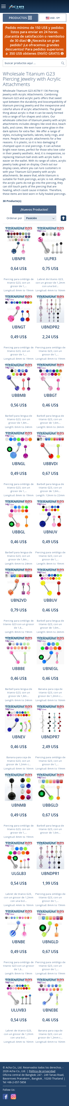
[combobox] (34, 63)
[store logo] (19, 7)
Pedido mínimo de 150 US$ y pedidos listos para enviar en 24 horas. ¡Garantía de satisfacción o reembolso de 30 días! (34, 34)
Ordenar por (14, 218)
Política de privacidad (42, 1071)
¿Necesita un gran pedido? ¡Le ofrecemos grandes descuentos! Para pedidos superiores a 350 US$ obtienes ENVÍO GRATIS (34, 47)
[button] (52, 18)
